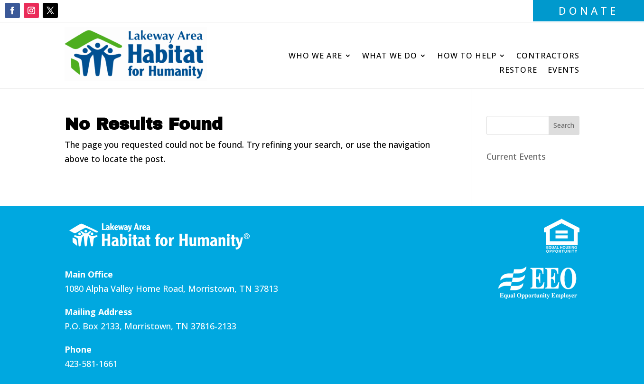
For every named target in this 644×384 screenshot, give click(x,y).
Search (563, 125)
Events (563, 71)
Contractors (547, 56)
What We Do (389, 56)
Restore (518, 71)
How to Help (466, 56)
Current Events (516, 156)
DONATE (588, 10)
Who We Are (315, 56)
